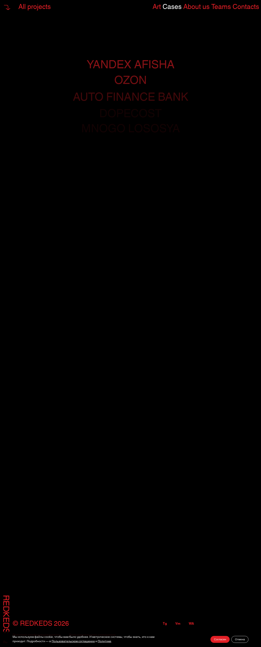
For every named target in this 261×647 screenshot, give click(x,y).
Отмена (240, 639)
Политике (104, 641)
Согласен (220, 639)
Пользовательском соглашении (73, 641)
